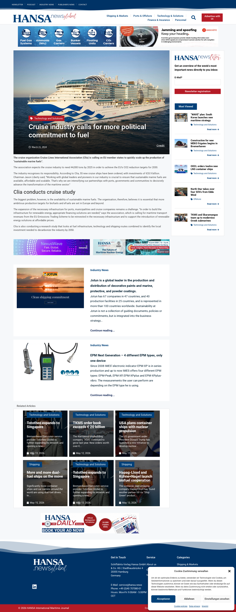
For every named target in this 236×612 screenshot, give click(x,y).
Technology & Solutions (170, 15)
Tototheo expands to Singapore (43, 425)
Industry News (46, 4)
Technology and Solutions (48, 118)
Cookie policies (180, 606)
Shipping (34, 464)
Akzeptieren (163, 598)
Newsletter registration (197, 91)
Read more (213, 129)
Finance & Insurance (159, 20)
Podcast (31, 4)
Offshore (197, 199)
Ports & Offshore (142, 15)
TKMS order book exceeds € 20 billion (89, 425)
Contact (83, 4)
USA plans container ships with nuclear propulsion (135, 427)
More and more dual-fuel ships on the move (45, 474)
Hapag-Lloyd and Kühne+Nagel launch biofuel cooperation (135, 476)
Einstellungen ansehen (217, 598)
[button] (229, 571)
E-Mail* (178, 77)
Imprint (205, 606)
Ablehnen (189, 598)
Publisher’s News (66, 4)
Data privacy (194, 606)
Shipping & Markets (117, 15)
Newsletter (17, 4)
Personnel (180, 20)
